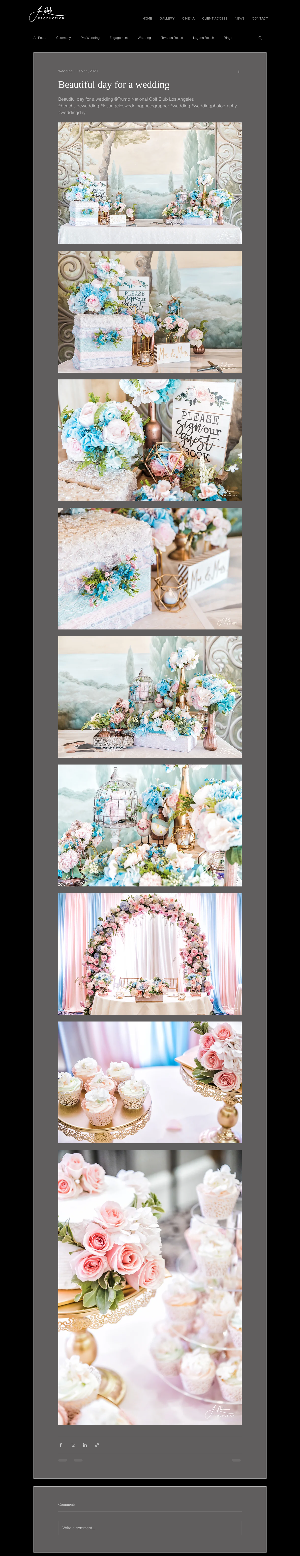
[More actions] (239, 71)
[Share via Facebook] (60, 1445)
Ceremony (63, 38)
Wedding (144, 38)
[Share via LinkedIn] (85, 1445)
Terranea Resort (172, 38)
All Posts (39, 38)
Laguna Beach (203, 38)
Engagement (119, 38)
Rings (228, 38)
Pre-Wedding (90, 38)
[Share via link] (97, 1445)
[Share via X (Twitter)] (72, 1445)
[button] (167, 18)
